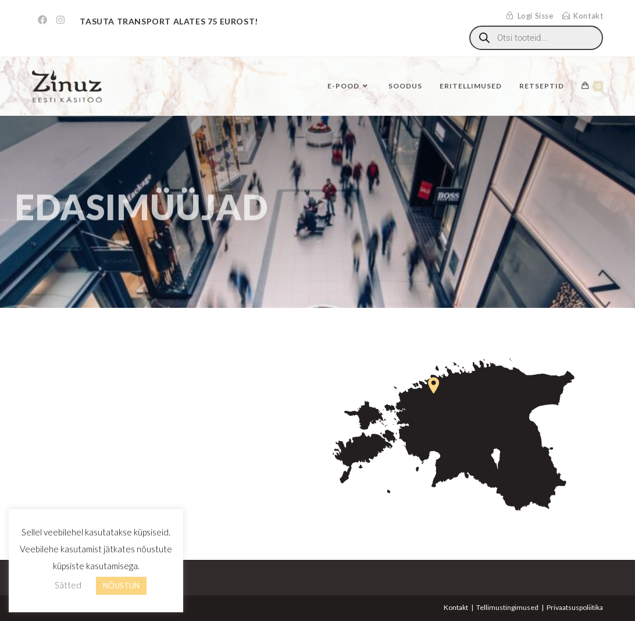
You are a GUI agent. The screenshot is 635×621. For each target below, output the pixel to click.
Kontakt (456, 607)
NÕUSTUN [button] (121, 585)
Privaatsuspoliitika (575, 607)
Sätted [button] (68, 585)
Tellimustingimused (507, 607)
